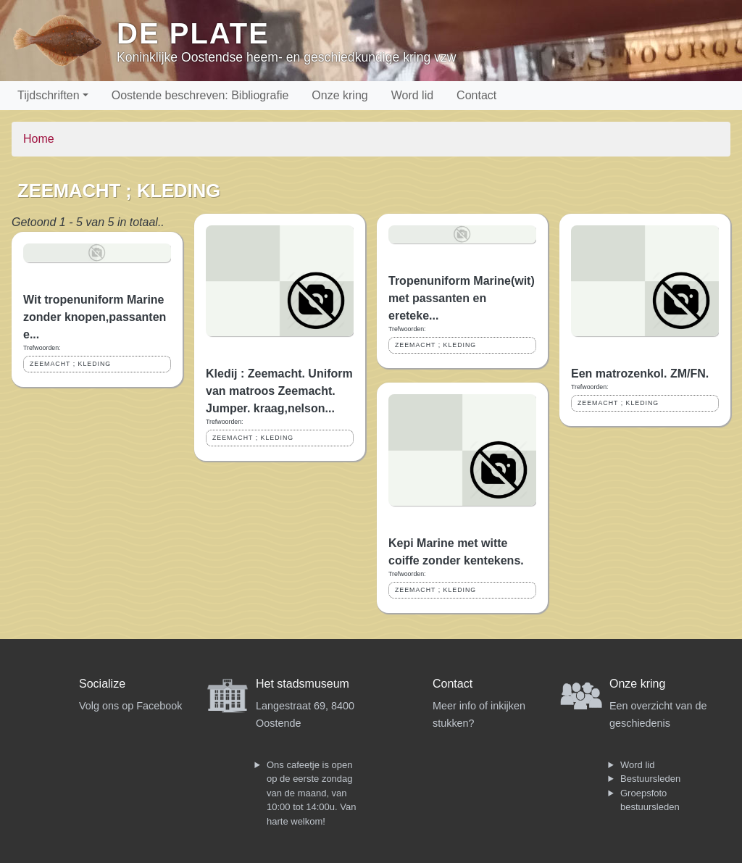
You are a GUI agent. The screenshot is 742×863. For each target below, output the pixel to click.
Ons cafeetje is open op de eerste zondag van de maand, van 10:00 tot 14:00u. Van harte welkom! (311, 793)
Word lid (412, 95)
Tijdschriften (48, 95)
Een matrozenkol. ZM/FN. (640, 373)
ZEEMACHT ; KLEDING (70, 363)
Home (38, 139)
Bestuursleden (650, 778)
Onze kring (339, 95)
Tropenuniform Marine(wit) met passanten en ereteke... (461, 298)
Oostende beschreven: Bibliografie (200, 95)
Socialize (102, 684)
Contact (476, 95)
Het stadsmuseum (302, 684)
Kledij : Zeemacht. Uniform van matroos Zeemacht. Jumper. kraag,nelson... (279, 390)
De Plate (193, 33)
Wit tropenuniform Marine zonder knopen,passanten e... (94, 317)
